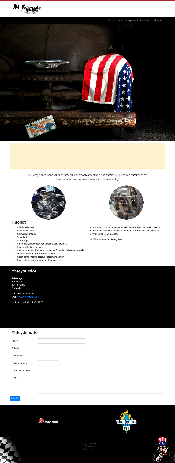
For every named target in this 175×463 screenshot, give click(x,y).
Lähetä (14, 398)
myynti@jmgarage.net (28, 297)
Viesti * (15, 377)
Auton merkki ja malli (22, 370)
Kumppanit (145, 20)
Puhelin (16, 348)
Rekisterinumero (19, 363)
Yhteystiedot (132, 20)
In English (157, 20)
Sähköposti (17, 355)
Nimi (15, 341)
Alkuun (111, 20)
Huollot (120, 20)
